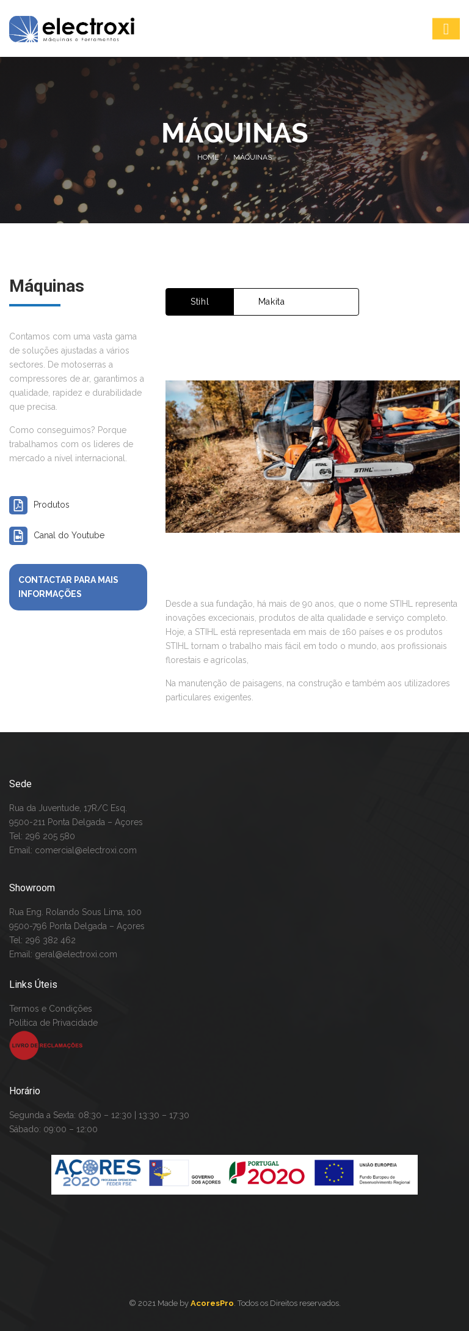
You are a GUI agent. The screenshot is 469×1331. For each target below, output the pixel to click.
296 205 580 (49, 836)
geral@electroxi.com (76, 954)
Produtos (52, 505)
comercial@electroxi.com (86, 850)
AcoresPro (212, 1303)
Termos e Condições (50, 1009)
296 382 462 (50, 940)
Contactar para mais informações (68, 587)
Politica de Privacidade (53, 1023)
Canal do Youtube (69, 535)
